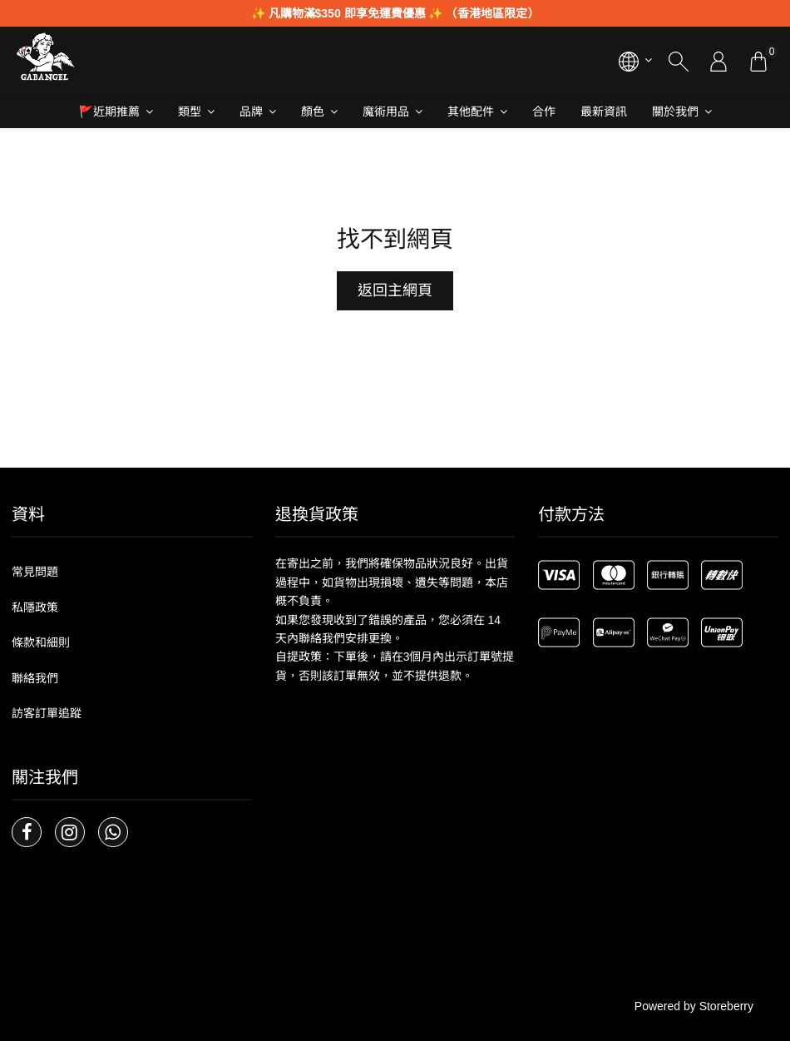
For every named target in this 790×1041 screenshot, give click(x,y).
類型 (189, 111)
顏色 (312, 111)
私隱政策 (35, 607)
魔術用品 (386, 111)
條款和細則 (41, 642)
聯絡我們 (35, 678)
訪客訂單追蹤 (46, 713)
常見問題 (35, 571)
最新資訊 (603, 111)
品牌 (251, 111)
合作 (543, 111)
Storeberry (726, 1006)
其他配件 (470, 111)
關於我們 (675, 111)
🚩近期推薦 (109, 111)
